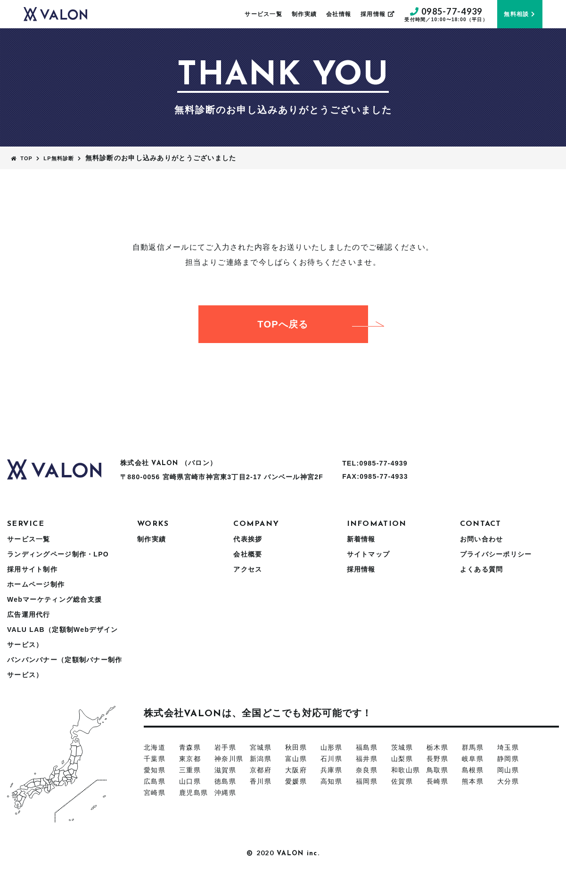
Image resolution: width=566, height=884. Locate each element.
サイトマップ (368, 554)
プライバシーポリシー (496, 554)
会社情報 (338, 14)
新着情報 (361, 539)
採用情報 (378, 14)
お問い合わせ (481, 539)
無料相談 (519, 14)
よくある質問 (481, 569)
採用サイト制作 (32, 569)
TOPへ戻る (312, 324)
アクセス (247, 569)
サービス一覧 (263, 14)
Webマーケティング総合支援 (54, 599)
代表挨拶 (247, 539)
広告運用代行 (28, 614)
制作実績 (304, 14)
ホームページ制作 (36, 584)
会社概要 (247, 554)
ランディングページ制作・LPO (58, 554)
